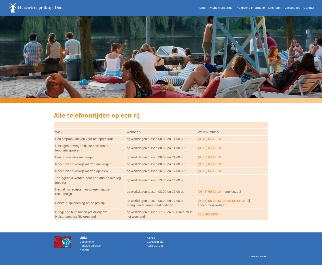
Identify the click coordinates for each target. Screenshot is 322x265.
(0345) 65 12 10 (209, 139)
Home (201, 7)
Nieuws (84, 249)
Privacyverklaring (221, 7)
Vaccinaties (292, 7)
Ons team (275, 7)
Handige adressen (91, 245)
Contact (308, 7)
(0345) (209, 201)
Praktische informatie (250, 7)
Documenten (87, 241)
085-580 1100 (208, 214)
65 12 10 (238, 201)
